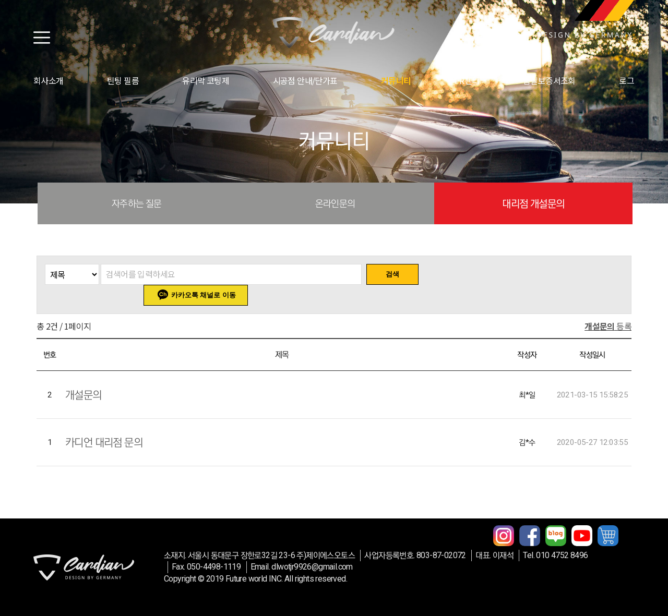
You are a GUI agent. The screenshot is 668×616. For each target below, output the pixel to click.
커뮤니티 (396, 80)
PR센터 (467, 80)
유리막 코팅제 (205, 80)
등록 (607, 326)
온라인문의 (335, 203)
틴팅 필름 (123, 80)
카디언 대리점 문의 (103, 442)
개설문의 (83, 395)
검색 (392, 274)
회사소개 (48, 80)
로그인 (630, 80)
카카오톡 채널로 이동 (203, 295)
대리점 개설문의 (533, 203)
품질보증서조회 (549, 80)
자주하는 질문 (137, 203)
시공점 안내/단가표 (305, 80)
